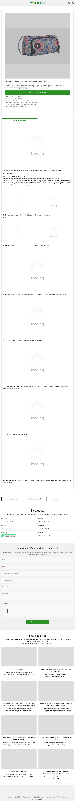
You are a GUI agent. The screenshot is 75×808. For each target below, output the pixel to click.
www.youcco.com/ (43, 528)
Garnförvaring (53, 499)
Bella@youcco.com (44, 521)
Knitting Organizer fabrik (11, 499)
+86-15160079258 (9, 536)
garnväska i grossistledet (34, 499)
